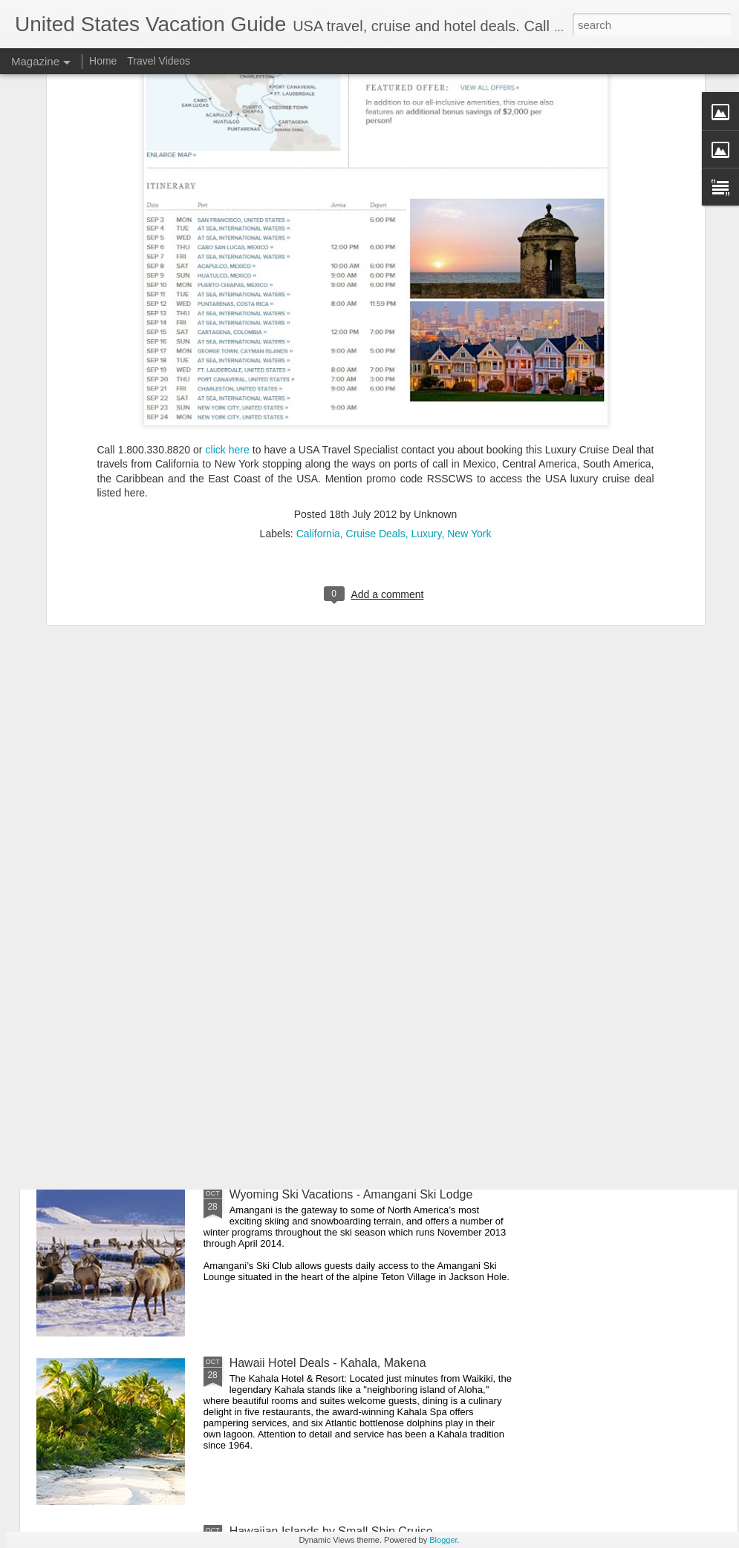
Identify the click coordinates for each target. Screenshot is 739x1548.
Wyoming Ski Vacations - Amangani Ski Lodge (351, 1194)
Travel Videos (158, 61)
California (318, 378)
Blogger (443, 1539)
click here (228, 294)
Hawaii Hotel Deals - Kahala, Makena (327, 1363)
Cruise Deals (376, 378)
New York (469, 378)
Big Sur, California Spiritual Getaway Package (350, 1026)
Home (103, 61)
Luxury (426, 378)
